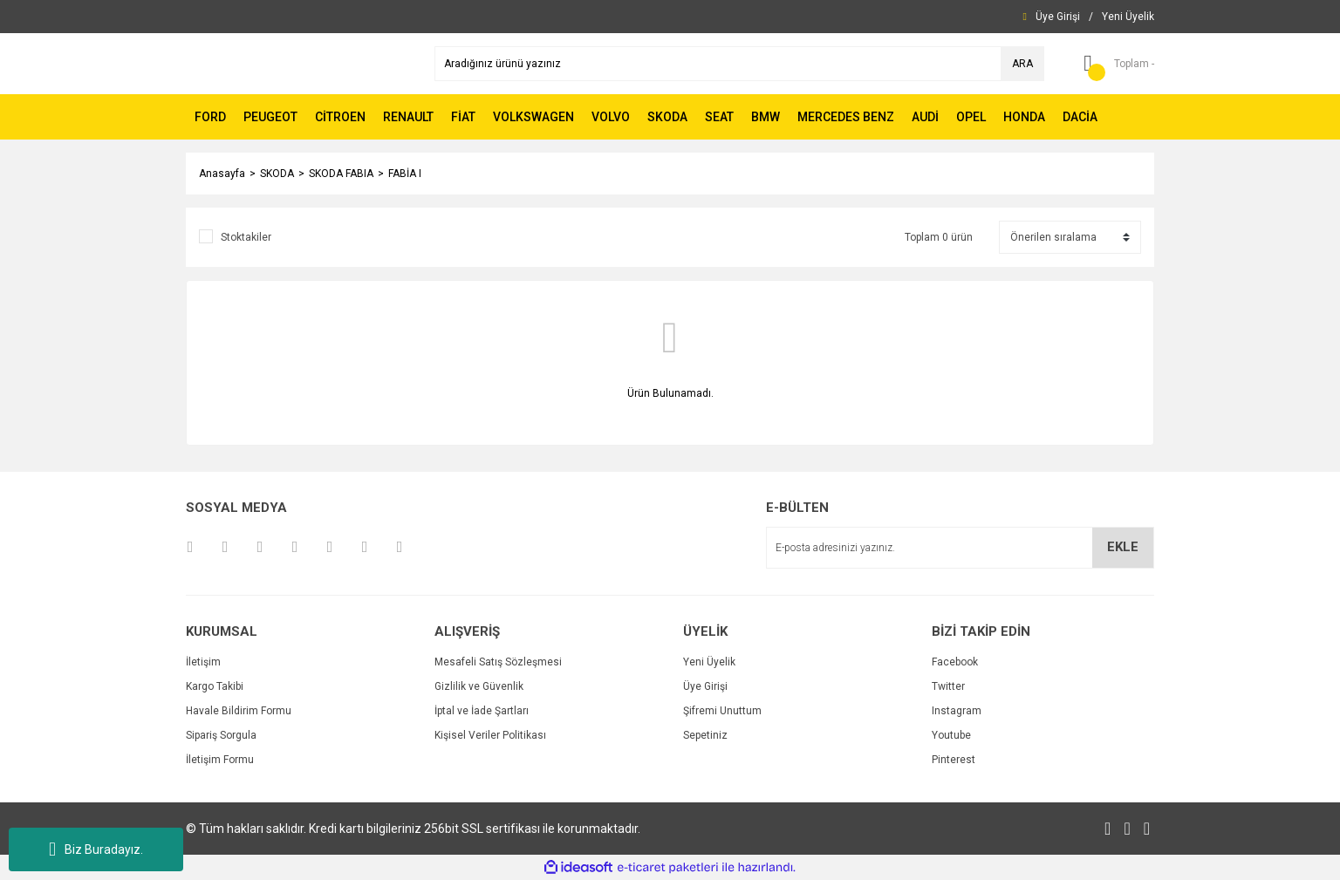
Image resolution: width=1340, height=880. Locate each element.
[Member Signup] (1128, 16)
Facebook (955, 662)
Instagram (956, 711)
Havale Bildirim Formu (238, 711)
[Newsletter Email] (960, 548)
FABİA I (404, 173)
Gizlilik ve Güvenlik (478, 686)
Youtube (951, 735)
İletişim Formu (220, 760)
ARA (1022, 64)
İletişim (203, 662)
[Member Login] (1058, 16)
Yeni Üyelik (709, 662)
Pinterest (953, 760)
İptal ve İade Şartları (481, 711)
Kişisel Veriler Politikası (490, 735)
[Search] (739, 63)
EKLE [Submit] (1122, 547)
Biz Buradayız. (96, 849)
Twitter (948, 686)
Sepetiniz (705, 735)
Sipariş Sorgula (221, 735)
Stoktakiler (246, 237)
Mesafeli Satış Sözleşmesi (498, 662)
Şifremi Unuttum (722, 711)
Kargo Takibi (214, 686)
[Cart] (1112, 63)
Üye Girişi (705, 686)
